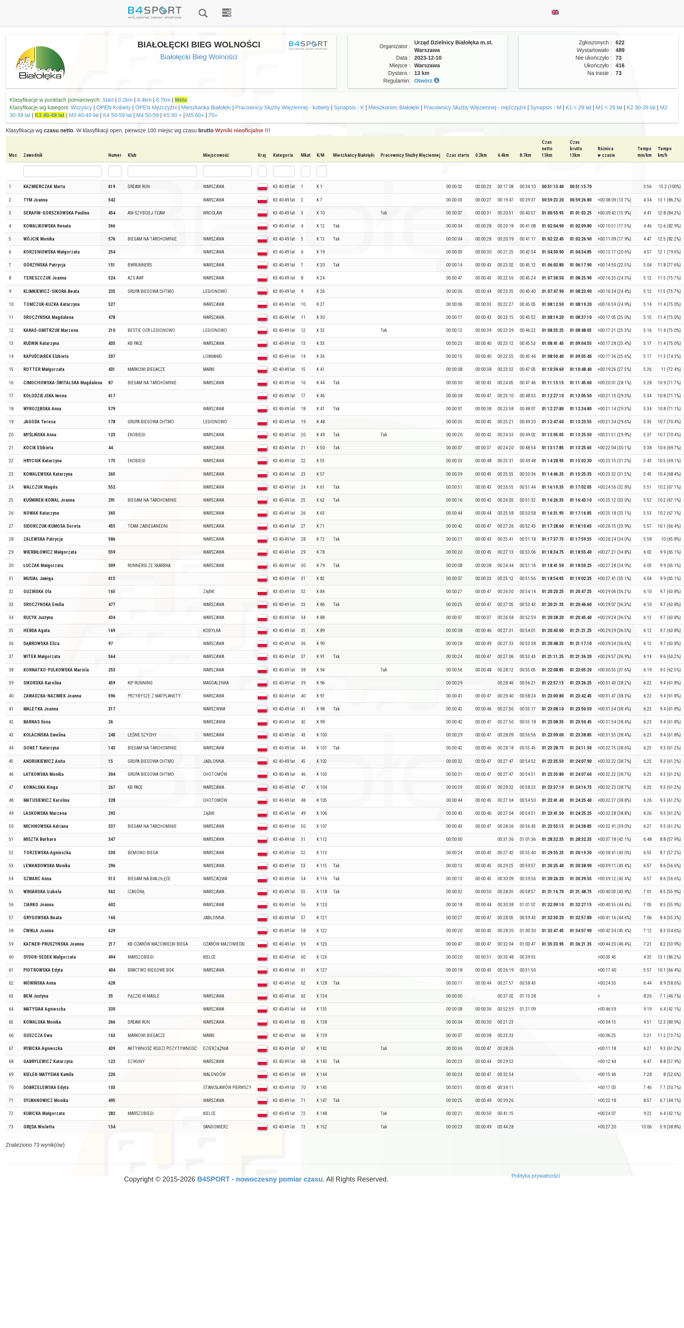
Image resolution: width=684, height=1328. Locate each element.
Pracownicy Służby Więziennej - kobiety (282, 107)
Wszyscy (81, 107)
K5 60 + (172, 115)
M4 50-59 (147, 115)
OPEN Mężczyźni (156, 107)
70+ (213, 115)
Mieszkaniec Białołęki (393, 107)
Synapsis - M (545, 107)
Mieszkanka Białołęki (206, 107)
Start (108, 100)
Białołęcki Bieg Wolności (198, 57)
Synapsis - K (349, 107)
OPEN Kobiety (113, 107)
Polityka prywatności (536, 1176)
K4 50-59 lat (117, 115)
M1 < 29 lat (610, 107)
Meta (181, 100)
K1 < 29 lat (578, 107)
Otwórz (426, 81)
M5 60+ (195, 115)
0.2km (125, 100)
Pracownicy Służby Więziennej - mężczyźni (475, 107)
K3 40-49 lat (50, 115)
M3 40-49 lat (84, 115)
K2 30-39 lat (641, 107)
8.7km (163, 100)
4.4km (144, 100)
